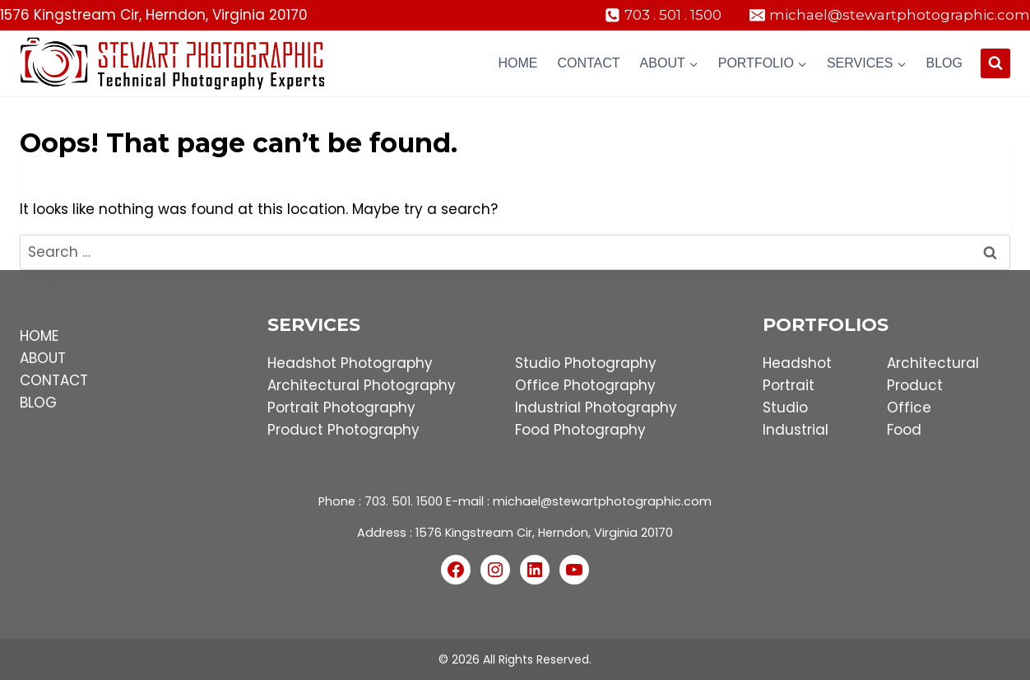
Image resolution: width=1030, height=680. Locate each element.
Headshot (797, 363)
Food (904, 430)
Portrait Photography (341, 407)
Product (915, 385)
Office (909, 407)
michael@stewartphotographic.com (602, 501)
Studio (785, 407)
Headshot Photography (350, 363)
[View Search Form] (995, 63)
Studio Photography (586, 363)
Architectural (933, 363)
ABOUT (43, 358)
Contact (588, 63)
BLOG (38, 402)
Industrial (795, 430)
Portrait (788, 385)
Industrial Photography (596, 407)
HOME (39, 336)
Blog (944, 63)
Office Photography (585, 385)
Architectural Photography (361, 385)
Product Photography (343, 430)
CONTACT (54, 380)
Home (517, 63)
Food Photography (580, 430)
